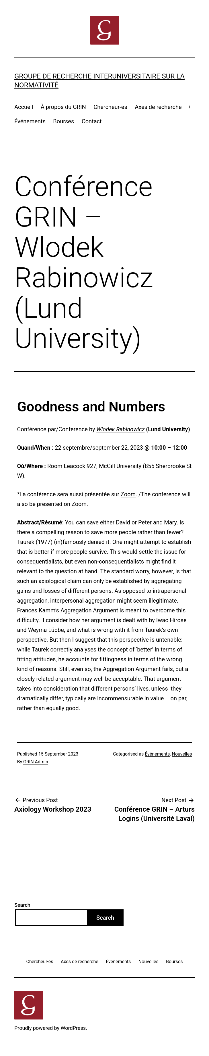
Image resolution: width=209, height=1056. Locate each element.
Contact (92, 121)
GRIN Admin (35, 761)
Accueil (23, 107)
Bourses (63, 121)
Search (22, 905)
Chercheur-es (110, 107)
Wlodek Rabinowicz (120, 429)
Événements (30, 121)
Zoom (128, 494)
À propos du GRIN (63, 107)
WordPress (73, 1028)
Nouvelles (182, 754)
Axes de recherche (158, 107)
